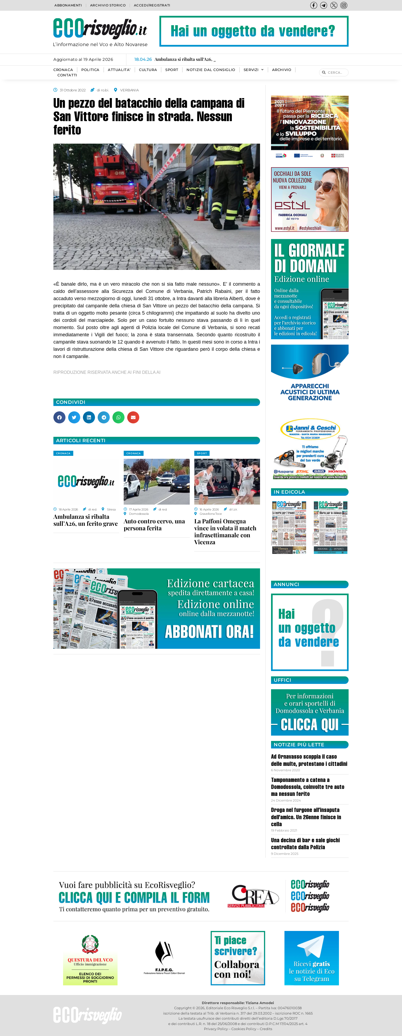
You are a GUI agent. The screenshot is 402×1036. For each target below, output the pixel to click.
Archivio (281, 70)
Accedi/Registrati (152, 5)
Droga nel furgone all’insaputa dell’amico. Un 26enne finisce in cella (306, 818)
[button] (59, 417)
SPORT (171, 70)
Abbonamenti (68, 5)
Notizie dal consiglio (211, 70)
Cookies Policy (243, 1029)
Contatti (67, 75)
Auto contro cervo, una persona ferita (154, 524)
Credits (266, 1029)
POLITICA (90, 70)
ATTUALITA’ (119, 70)
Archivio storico (108, 5)
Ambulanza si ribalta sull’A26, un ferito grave (85, 519)
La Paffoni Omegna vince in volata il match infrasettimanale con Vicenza (225, 531)
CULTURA (148, 70)
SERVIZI (254, 70)
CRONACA (63, 70)
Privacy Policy (216, 1029)
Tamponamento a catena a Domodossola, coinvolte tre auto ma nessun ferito (307, 788)
